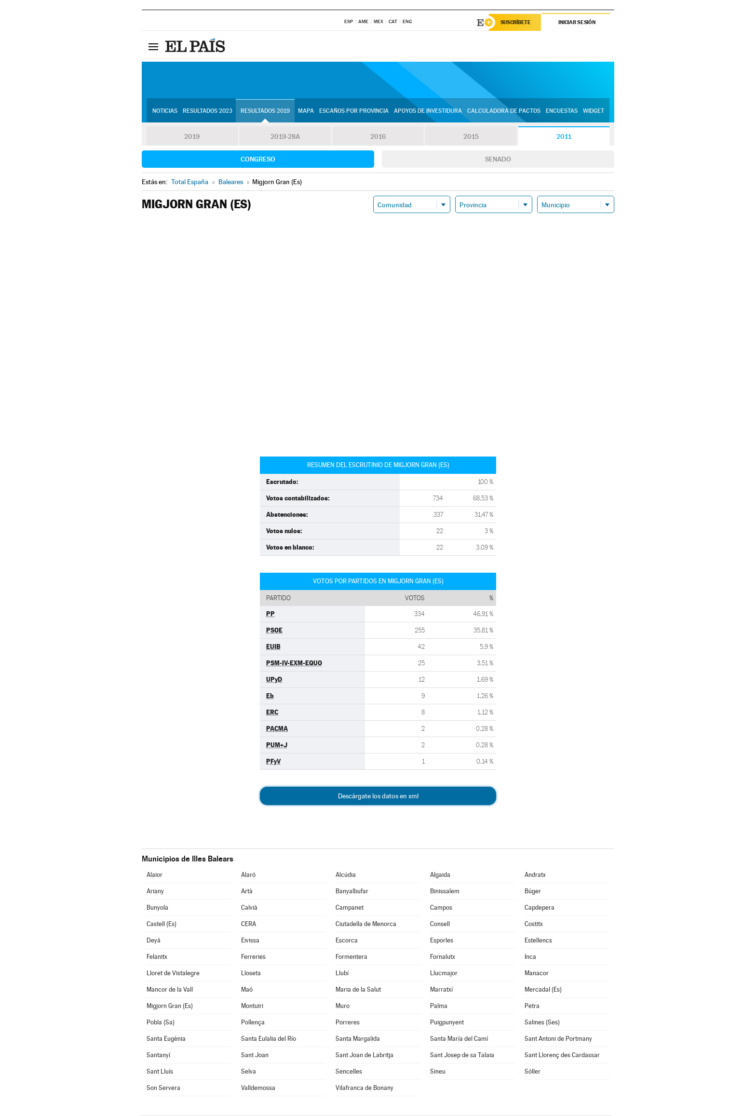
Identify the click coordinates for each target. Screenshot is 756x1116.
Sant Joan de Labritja (364, 1055)
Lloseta (251, 973)
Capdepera (539, 908)
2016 (378, 137)
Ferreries (253, 957)
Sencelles (349, 1072)
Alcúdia (346, 875)
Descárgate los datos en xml (378, 796)
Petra (532, 1006)
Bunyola (157, 908)
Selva (248, 1072)
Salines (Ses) (542, 1022)
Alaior (154, 875)
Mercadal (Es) (543, 990)
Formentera (351, 957)
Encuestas (562, 111)
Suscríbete (516, 22)
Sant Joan (255, 1055)
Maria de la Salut (358, 990)
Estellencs (538, 940)
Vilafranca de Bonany (364, 1088)
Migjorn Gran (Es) (170, 1006)
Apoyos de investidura (428, 111)
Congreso (258, 159)
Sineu (438, 1072)
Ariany (155, 891)
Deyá (154, 940)
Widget (593, 111)
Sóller (532, 1072)
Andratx (535, 875)
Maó (247, 990)
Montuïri (252, 1006)
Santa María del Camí (459, 1039)
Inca (530, 957)
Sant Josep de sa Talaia (462, 1055)
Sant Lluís (160, 1072)
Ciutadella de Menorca (366, 924)
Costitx (534, 924)
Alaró (248, 875)
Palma (438, 1006)
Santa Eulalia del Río (268, 1039)
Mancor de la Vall (170, 990)
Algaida (440, 875)
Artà (247, 891)
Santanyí (158, 1055)
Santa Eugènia (166, 1039)
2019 (192, 137)
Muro (343, 1006)
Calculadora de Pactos (503, 111)
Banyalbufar (352, 891)
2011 (563, 137)
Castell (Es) (161, 924)
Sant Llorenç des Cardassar (562, 1055)
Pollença (253, 1022)
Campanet (350, 908)
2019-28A (285, 137)
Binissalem (444, 891)
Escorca (347, 940)
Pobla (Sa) (161, 1022)
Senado (498, 159)
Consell (440, 924)
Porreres (348, 1022)
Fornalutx (442, 957)
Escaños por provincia (354, 111)
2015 (471, 137)
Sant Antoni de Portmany (558, 1039)
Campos (441, 908)
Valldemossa (258, 1088)
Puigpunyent (447, 1022)
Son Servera (163, 1088)
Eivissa (250, 940)
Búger (533, 891)
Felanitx (157, 957)
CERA (248, 924)
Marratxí (441, 990)
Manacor (537, 973)
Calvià (249, 908)
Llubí (342, 973)
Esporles (441, 940)
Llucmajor (444, 973)
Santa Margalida (358, 1039)
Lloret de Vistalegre (173, 973)
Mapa (306, 111)
